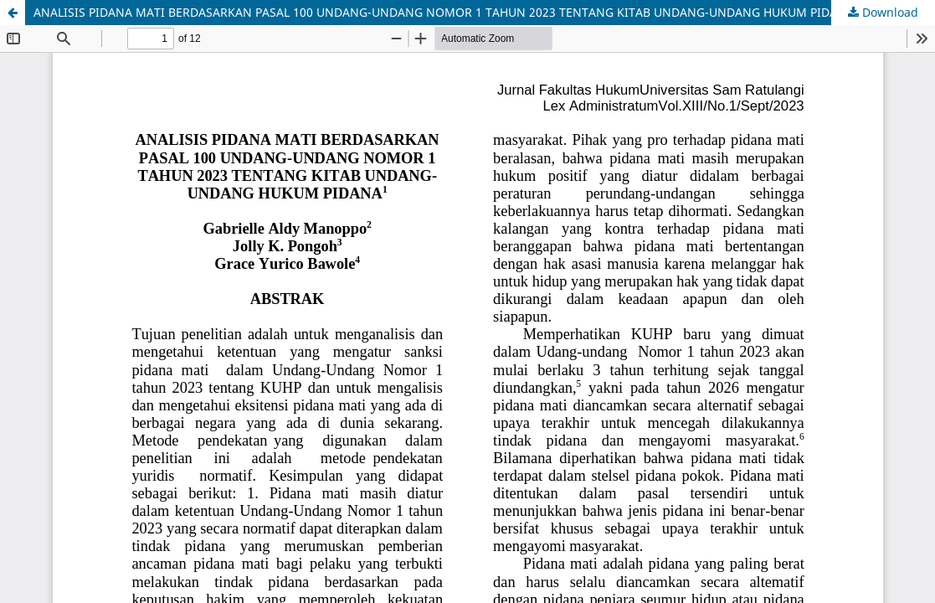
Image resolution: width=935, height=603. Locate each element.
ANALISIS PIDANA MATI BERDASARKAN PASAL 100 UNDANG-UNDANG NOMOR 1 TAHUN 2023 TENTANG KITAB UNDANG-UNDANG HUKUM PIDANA (443, 12)
